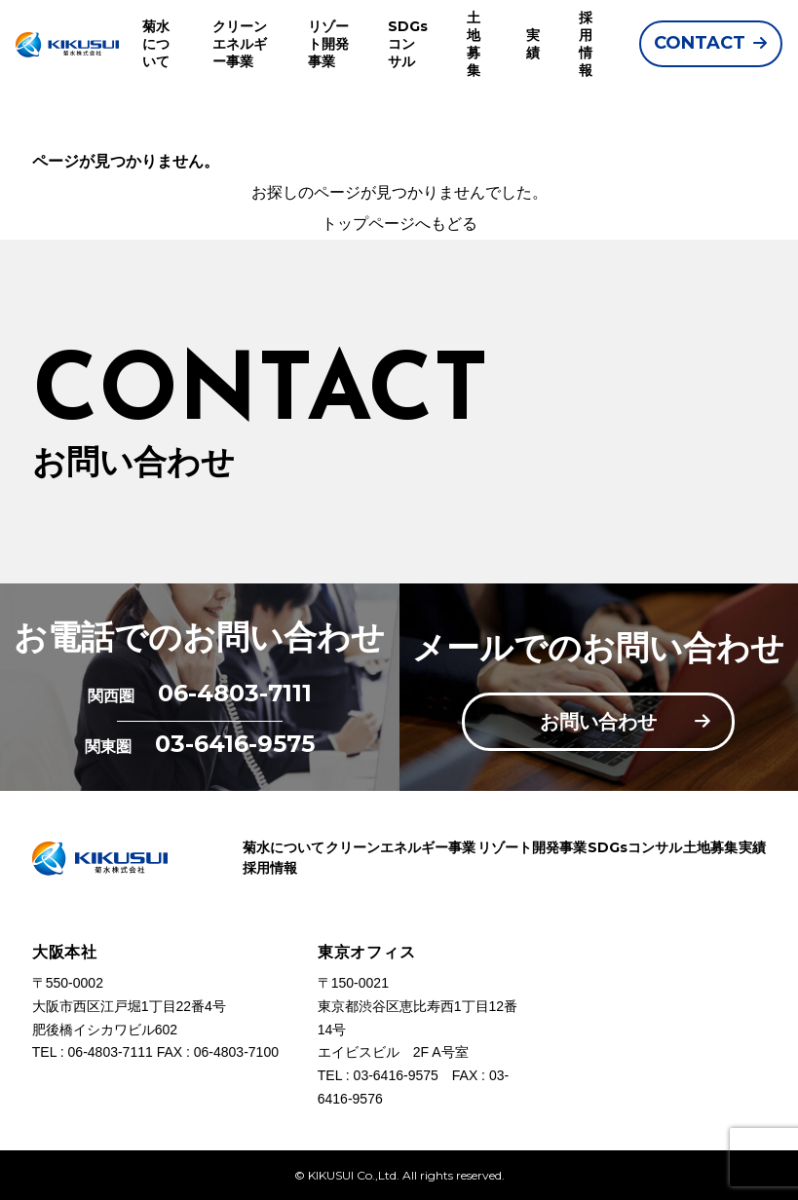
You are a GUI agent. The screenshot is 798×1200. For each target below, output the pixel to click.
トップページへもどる (399, 223)
